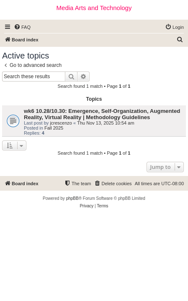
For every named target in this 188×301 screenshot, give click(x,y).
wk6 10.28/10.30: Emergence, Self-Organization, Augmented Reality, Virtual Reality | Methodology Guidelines (102, 114)
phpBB (72, 198)
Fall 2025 (53, 127)
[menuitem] (22, 27)
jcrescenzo (61, 122)
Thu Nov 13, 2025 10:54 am (105, 122)
